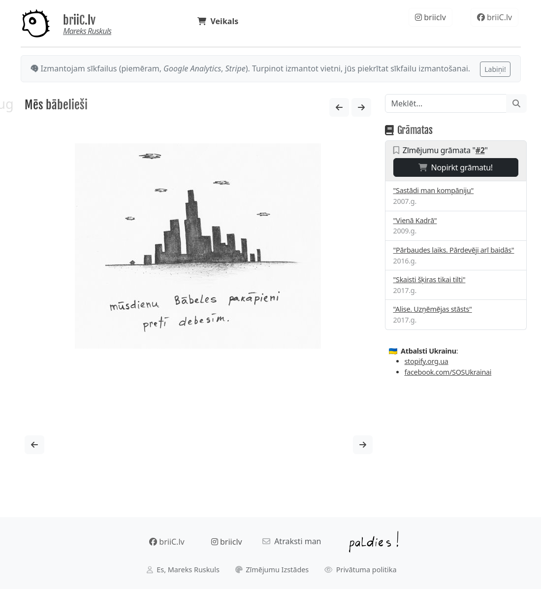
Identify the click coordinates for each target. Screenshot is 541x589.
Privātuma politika (360, 569)
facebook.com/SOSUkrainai (448, 372)
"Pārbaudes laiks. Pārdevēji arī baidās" (453, 250)
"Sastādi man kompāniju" (433, 190)
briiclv (430, 17)
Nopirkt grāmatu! (455, 167)
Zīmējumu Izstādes (272, 569)
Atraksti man (291, 541)
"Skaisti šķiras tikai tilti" (429, 279)
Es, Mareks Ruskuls (183, 569)
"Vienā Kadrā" (415, 220)
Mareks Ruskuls (87, 31)
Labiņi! (495, 69)
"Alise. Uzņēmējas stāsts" (432, 309)
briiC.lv (79, 20)
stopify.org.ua (426, 361)
